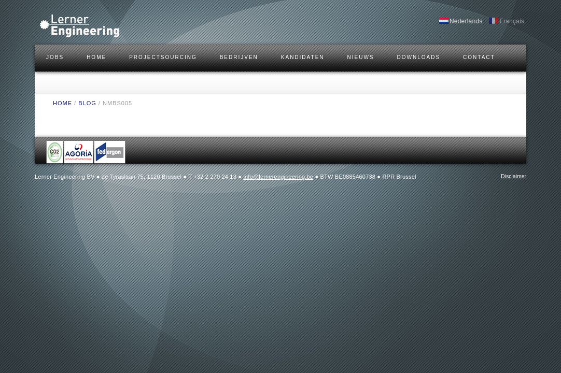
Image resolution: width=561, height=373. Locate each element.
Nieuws (360, 57)
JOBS (55, 57)
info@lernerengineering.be (278, 177)
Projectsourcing (163, 57)
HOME (96, 57)
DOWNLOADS (419, 57)
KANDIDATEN (303, 57)
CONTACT (479, 57)
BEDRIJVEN (239, 57)
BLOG (87, 103)
